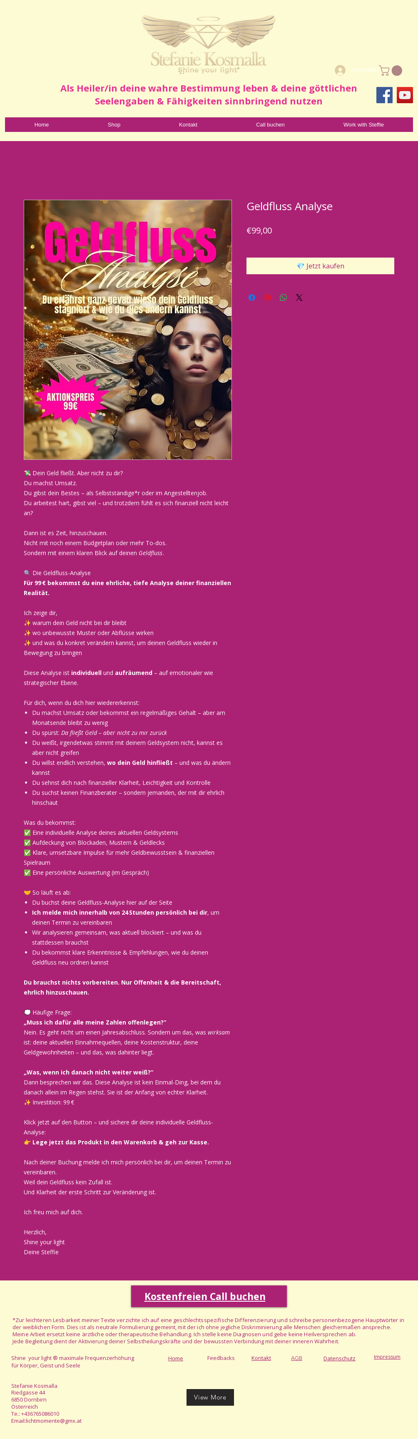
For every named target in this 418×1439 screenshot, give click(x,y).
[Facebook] (384, 95)
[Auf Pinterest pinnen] (268, 298)
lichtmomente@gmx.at (54, 1420)
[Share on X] (299, 298)
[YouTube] (405, 95)
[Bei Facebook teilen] (252, 298)
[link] (392, 70)
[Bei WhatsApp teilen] (284, 298)
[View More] (210, 1397)
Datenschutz (339, 1358)
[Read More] (181, 70)
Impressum (387, 1356)
